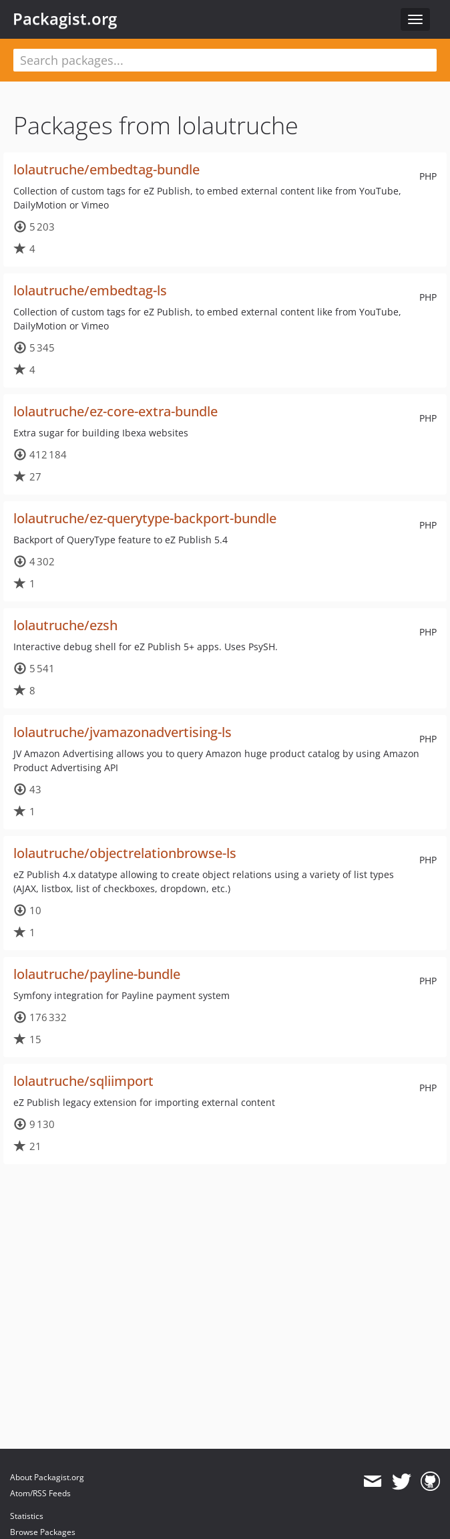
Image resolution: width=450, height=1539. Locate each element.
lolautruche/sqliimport (83, 1081)
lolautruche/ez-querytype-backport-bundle (144, 518)
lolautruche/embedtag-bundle (106, 169)
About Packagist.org (47, 1477)
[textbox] (225, 60)
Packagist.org (65, 18)
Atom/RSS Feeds (40, 1493)
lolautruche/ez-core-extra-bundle (115, 411)
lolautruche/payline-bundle (96, 974)
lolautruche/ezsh (65, 625)
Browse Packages (42, 1532)
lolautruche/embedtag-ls (90, 290)
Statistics (26, 1516)
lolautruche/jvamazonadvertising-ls (122, 732)
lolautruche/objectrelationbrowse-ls (124, 853)
